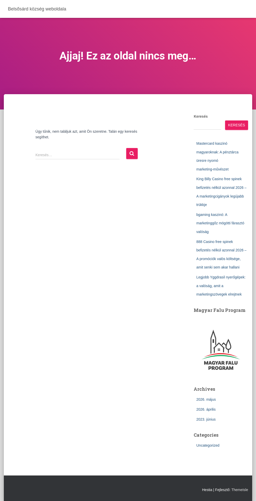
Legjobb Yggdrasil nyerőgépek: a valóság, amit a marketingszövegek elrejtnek (221, 285)
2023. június (206, 419)
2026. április (206, 409)
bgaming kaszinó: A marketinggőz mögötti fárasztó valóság (220, 223)
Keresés (201, 116)
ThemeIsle (239, 490)
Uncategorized (207, 445)
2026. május (206, 399)
